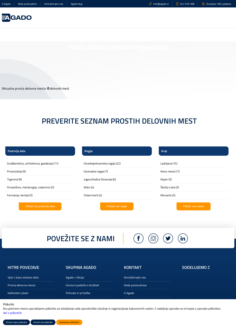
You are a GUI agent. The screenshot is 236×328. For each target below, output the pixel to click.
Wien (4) (89, 187)
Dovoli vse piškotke (43, 322)
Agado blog (76, 4)
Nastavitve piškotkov (69, 322)
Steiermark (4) (93, 195)
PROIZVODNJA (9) (16, 171)
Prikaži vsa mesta (193, 206)
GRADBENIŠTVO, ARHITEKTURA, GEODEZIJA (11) (32, 163)
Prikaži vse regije (117, 206)
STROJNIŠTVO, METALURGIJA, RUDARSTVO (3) (30, 187)
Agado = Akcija (75, 277)
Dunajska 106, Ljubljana (218, 4)
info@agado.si (161, 4)
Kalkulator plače (18, 293)
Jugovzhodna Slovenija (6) (100, 179)
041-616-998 (187, 4)
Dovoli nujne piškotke (16, 322)
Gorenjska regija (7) (96, 171)
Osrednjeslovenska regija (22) (102, 163)
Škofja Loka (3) (169, 187)
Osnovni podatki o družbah (82, 285)
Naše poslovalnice (27, 4)
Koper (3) (166, 179)
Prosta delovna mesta (21, 285)
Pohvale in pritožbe (78, 293)
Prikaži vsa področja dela (40, 206)
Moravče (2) (167, 195)
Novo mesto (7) (170, 171)
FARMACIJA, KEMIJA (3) (20, 195)
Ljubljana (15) (168, 163)
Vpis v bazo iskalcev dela (23, 277)
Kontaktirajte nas (53, 4)
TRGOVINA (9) (14, 179)
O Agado (6, 4)
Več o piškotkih (12, 313)
